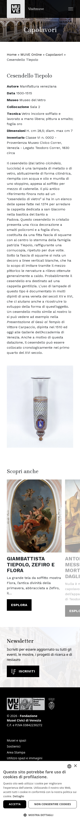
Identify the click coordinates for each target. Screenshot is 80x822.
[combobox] (69, 766)
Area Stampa (16, 752)
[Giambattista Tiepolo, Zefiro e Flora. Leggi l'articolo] (34, 516)
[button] (70, 8)
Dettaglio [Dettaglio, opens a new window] (18, 796)
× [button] (75, 766)
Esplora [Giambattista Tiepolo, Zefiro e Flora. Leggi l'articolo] (19, 605)
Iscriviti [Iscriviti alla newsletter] (23, 671)
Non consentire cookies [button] (52, 804)
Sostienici (13, 746)
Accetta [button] (15, 804)
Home (12, 54)
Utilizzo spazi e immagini (24, 758)
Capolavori (54, 54)
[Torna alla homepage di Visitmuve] (25, 9)
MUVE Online (31, 54)
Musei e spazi (16, 740)
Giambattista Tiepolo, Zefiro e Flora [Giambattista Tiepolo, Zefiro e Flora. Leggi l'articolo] (31, 564)
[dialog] (40, 791)
